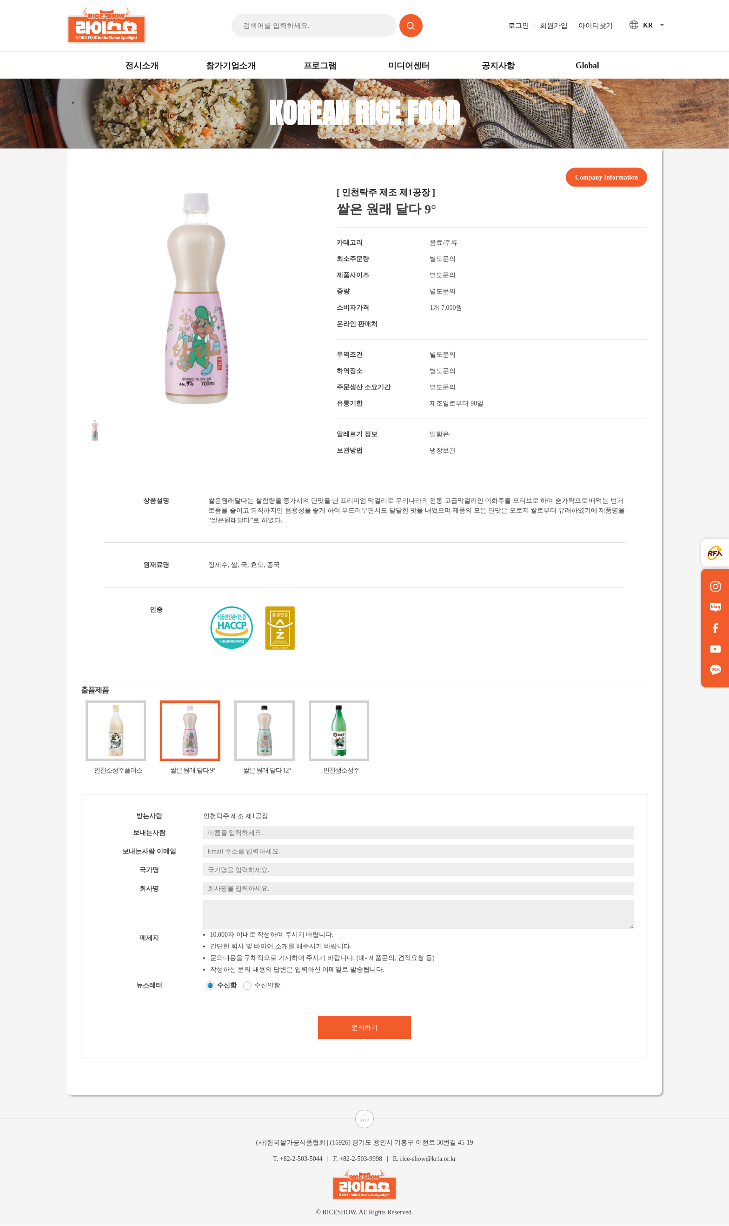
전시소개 (141, 65)
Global (587, 65)
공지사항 (498, 65)
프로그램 (320, 65)
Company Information (606, 176)
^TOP (364, 1118)
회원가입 (553, 25)
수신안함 (267, 985)
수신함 (227, 985)
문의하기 (364, 1027)
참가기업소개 (231, 65)
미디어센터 (409, 65)
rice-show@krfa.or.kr (428, 1158)
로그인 (518, 25)
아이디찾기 (595, 25)
